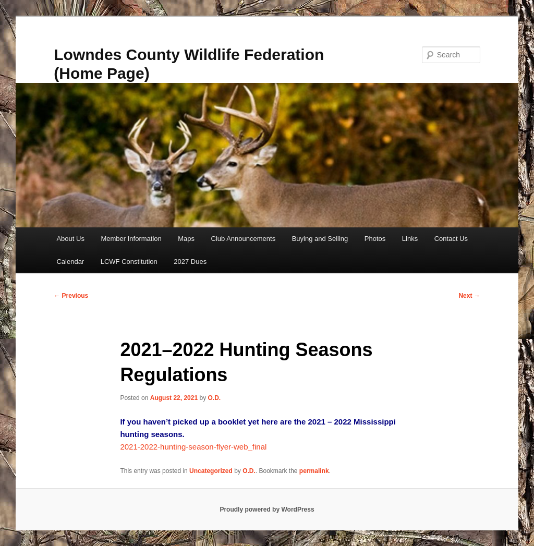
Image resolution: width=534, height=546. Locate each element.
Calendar (70, 261)
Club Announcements (243, 238)
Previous (71, 295)
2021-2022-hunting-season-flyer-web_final (193, 446)
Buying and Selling (320, 238)
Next (469, 295)
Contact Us (451, 238)
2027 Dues (190, 261)
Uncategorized (211, 471)
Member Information (131, 238)
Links (410, 238)
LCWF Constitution (129, 261)
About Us (70, 238)
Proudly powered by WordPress (267, 509)
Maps (186, 238)
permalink (314, 471)
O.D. (214, 398)
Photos (375, 238)
